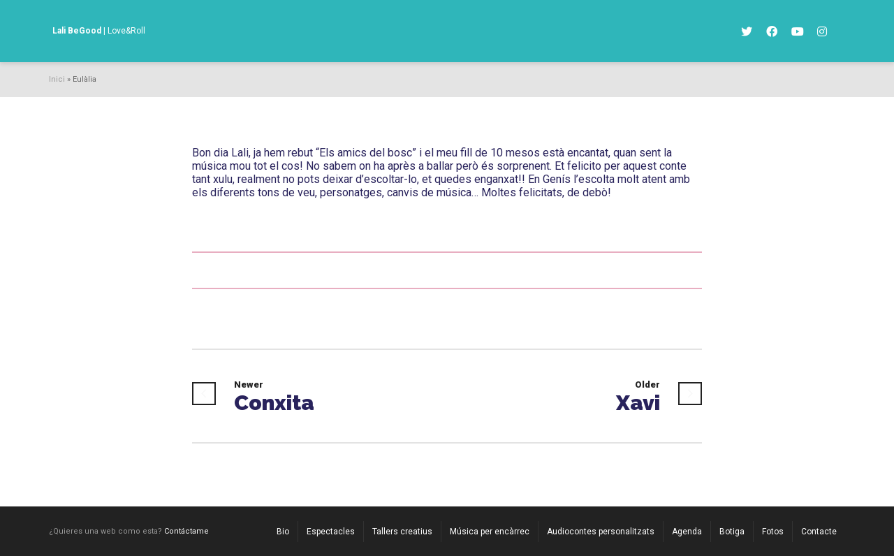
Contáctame (186, 531)
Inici (57, 79)
